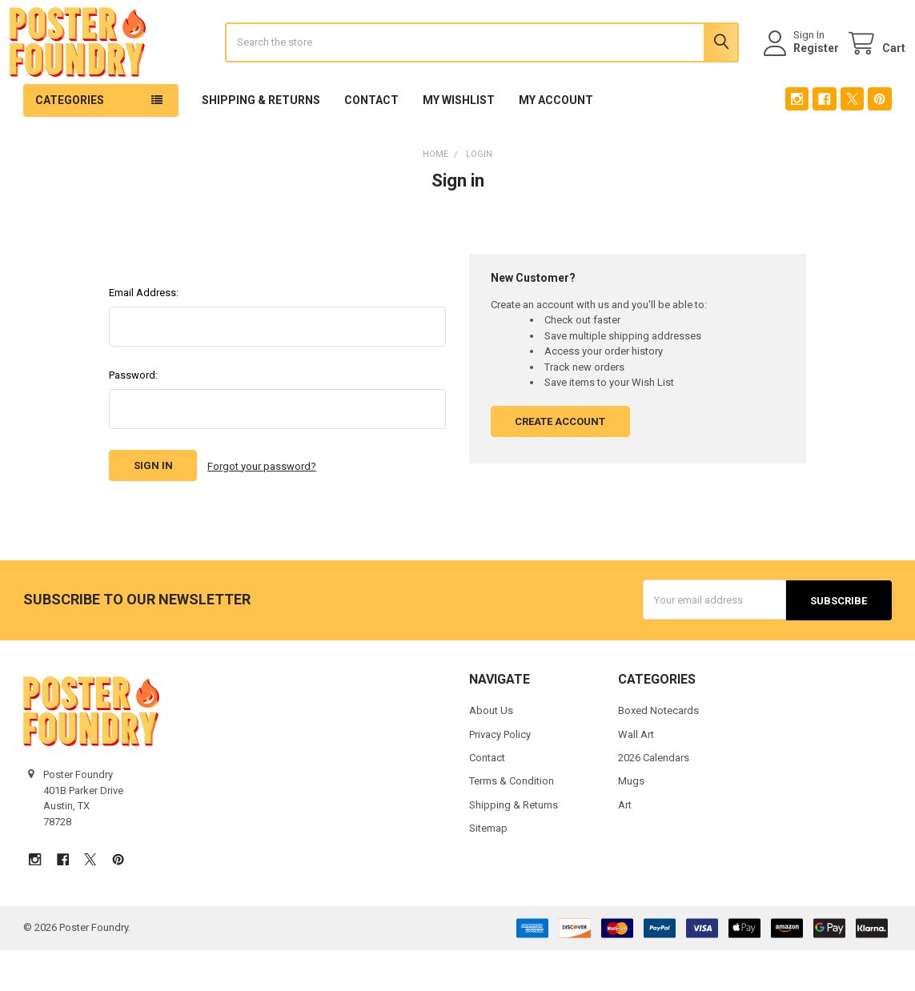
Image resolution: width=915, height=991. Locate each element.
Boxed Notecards (658, 752)
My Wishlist (459, 143)
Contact (371, 143)
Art (625, 847)
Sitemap (488, 870)
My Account (556, 143)
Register (802, 69)
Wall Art (636, 775)
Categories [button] (69, 143)
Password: (133, 418)
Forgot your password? (261, 509)
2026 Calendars (653, 799)
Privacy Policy (500, 775)
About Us (491, 752)
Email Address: (144, 336)
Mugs (631, 822)
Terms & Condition (511, 822)
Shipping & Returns (261, 143)
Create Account (560, 465)
